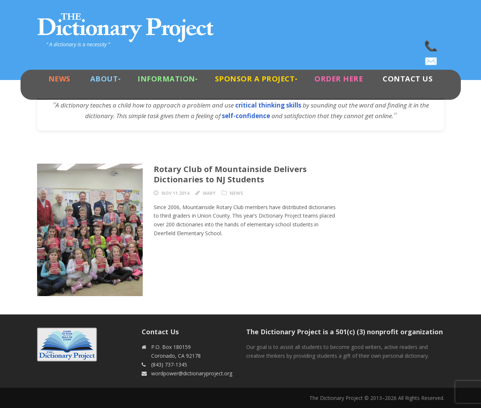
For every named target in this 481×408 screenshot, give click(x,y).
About (104, 79)
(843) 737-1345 (431, 44)
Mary (209, 193)
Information (166, 79)
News (59, 79)
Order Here (338, 79)
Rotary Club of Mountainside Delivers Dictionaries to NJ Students (230, 174)
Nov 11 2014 (175, 193)
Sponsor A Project (255, 79)
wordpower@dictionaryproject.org (431, 58)
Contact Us (408, 79)
